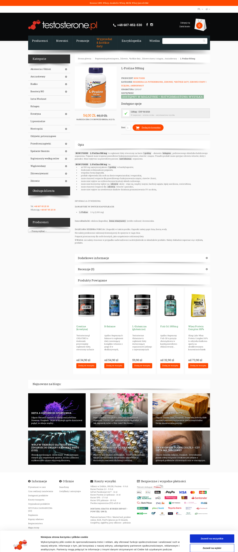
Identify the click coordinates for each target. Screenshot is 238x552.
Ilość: (126, 127)
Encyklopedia (131, 41)
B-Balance (110, 326)
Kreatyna (35, 114)
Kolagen (34, 106)
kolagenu (167, 153)
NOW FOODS (82, 153)
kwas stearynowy (117, 221)
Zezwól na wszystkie (212, 521)
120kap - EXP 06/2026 (140, 111)
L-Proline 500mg (187, 58)
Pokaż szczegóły (166, 546)
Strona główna (84, 58)
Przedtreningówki (40, 143)
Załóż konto (184, 26)
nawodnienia (125, 158)
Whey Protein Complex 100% (196, 328)
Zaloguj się (185, 22)
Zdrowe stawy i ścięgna (152, 58)
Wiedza (154, 41)
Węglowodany (38, 166)
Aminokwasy (171, 58)
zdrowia (111, 186)
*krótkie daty (135, 58)
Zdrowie (124, 58)
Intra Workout (38, 99)
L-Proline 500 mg (98, 153)
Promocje (82, 41)
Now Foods (139, 78)
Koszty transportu (36, 499)
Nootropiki (36, 129)
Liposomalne (37, 121)
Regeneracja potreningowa (107, 58)
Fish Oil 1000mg (169, 326)
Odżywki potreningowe (43, 136)
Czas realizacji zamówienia (40, 491)
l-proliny (147, 153)
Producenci (40, 41)
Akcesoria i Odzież (40, 69)
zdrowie (114, 184)
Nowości (62, 41)
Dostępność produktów (38, 495)
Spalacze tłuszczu (39, 151)
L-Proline (83, 212)
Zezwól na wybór (212, 530)
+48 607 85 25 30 (41, 206)
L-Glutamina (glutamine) (139, 328)
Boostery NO (37, 91)
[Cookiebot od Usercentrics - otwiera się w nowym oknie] (20, 546)
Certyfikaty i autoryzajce (70, 491)
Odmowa (212, 540)
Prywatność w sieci (37, 487)
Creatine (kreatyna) (82, 328)
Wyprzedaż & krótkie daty (104, 42)
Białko (34, 84)
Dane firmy (64, 487)
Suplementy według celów (44, 158)
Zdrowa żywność (39, 173)
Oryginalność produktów (39, 504)
